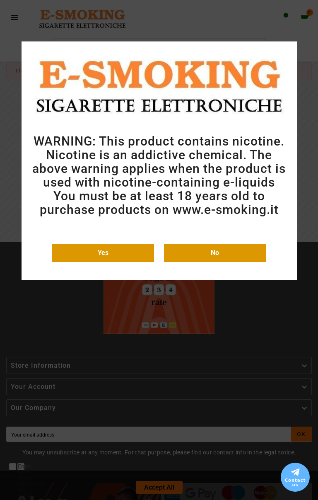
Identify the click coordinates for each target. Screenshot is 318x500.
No (215, 253)
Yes (103, 253)
